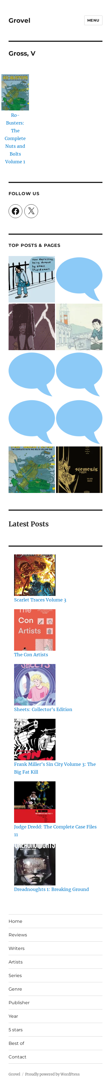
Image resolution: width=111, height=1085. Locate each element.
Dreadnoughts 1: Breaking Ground (51, 889)
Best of (16, 1043)
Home (15, 921)
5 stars (16, 1029)
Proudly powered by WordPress (52, 1074)
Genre (15, 989)
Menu (93, 20)
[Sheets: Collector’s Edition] (35, 685)
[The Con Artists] (35, 630)
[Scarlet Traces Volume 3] (35, 575)
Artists (16, 962)
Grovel (19, 20)
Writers (17, 948)
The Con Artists (31, 654)
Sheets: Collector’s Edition (43, 709)
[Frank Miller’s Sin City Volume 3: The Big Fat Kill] (35, 739)
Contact (18, 1057)
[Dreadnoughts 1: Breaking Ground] (35, 864)
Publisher (19, 1002)
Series (15, 975)
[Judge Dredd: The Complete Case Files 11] (35, 802)
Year (13, 1016)
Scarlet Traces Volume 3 (40, 600)
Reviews (18, 934)
